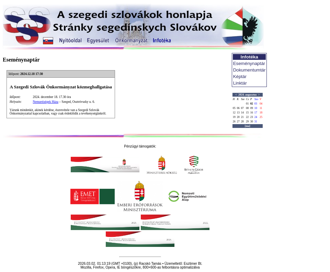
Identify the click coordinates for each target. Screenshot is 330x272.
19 (234, 117)
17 (255, 112)
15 (247, 112)
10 (255, 108)
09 (251, 108)
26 (234, 121)
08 (247, 108)
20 (238, 117)
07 (242, 108)
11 (261, 108)
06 (238, 108)
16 (251, 112)
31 (255, 121)
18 (261, 112)
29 (247, 121)
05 (234, 108)
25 (261, 117)
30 (251, 121)
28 (242, 121)
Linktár (240, 83)
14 (242, 112)
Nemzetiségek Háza (45, 102)
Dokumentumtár (249, 70)
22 (247, 117)
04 (261, 103)
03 (255, 103)
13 (238, 112)
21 (242, 117)
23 (251, 117)
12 (234, 112)
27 (238, 121)
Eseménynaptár (249, 63)
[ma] (247, 126)
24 (255, 117)
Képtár (240, 76)
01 (247, 103)
